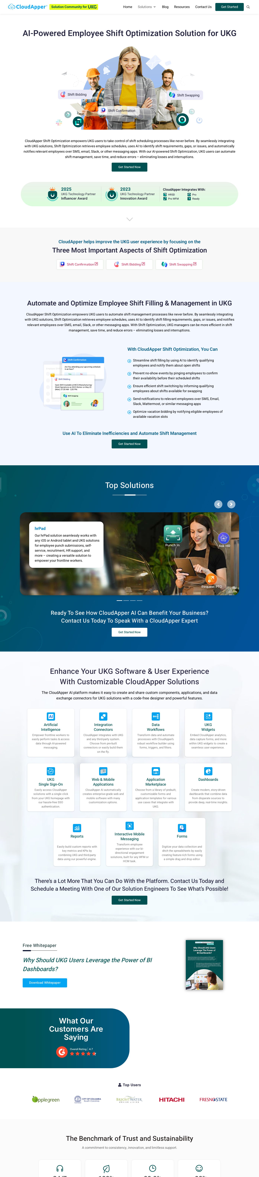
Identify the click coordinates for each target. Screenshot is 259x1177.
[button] (129, 167)
